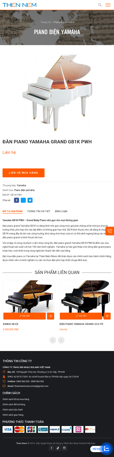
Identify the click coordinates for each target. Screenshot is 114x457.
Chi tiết (24, 315)
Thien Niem (21, 443)
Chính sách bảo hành (13, 409)
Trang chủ (46, 22)
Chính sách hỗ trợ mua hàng (16, 399)
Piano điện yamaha (24, 190)
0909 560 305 (37, 381)
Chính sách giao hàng (13, 414)
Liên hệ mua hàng (23, 172)
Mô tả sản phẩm (13, 211)
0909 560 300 (22, 381)
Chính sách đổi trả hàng (14, 404)
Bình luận (61, 211)
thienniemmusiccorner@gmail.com (31, 386)
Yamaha (21, 185)
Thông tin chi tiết (39, 211)
